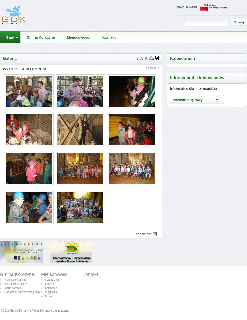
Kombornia (51, 288)
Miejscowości (54, 274)
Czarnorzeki (52, 279)
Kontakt (90, 274)
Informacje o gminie (15, 279)
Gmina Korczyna (17, 274)
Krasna (49, 296)
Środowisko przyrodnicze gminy (22, 292)
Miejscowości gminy (15, 283)
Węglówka (51, 292)
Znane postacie (12, 288)
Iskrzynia (50, 283)
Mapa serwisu (187, 7)
